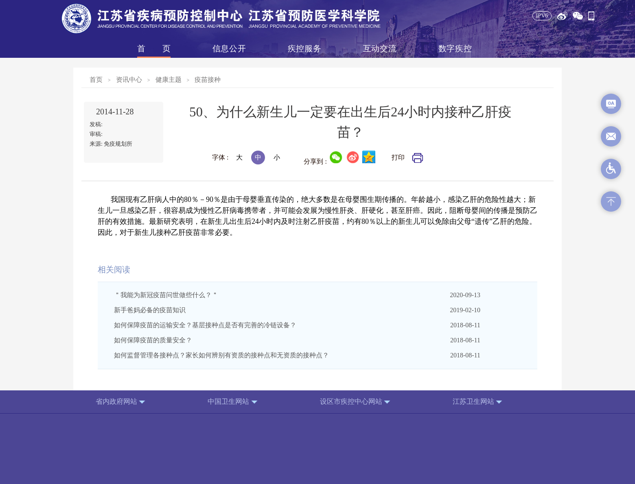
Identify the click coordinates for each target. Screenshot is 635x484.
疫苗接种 (208, 79)
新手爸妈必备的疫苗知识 (150, 310)
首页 (154, 48)
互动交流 (379, 48)
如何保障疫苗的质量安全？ (153, 340)
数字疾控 (455, 48)
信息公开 (229, 48)
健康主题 (168, 79)
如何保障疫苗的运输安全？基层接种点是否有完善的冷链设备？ (205, 325)
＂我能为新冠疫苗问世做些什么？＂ (166, 294)
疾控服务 (304, 48)
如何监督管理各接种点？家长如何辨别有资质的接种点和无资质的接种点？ (221, 355)
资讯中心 (129, 79)
